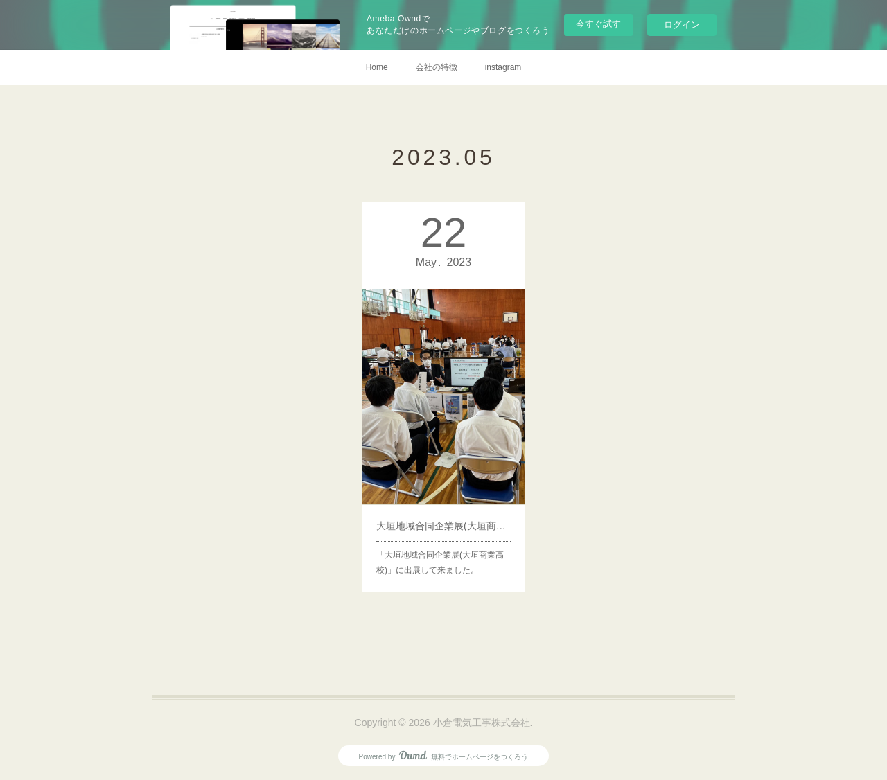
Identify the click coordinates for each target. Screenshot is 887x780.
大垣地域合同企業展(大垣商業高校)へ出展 (443, 510)
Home (377, 67)
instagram (503, 67)
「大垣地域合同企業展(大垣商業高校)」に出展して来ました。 (440, 542)
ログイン (682, 24)
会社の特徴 (436, 67)
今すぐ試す (598, 24)
